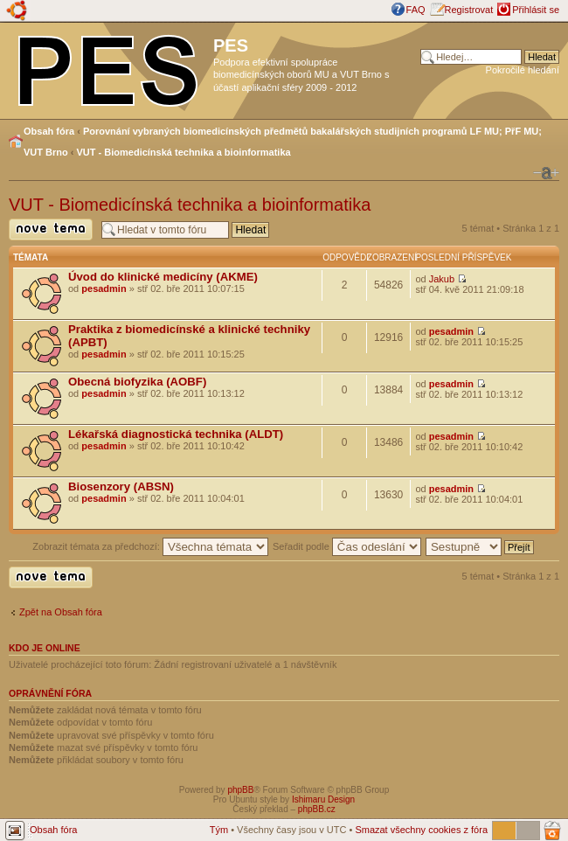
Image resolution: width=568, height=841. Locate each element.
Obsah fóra (49, 131)
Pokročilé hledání (522, 70)
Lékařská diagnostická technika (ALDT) (175, 434)
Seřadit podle (347, 546)
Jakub (441, 279)
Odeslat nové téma (51, 229)
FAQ (416, 9)
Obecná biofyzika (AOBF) (137, 381)
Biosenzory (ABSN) (121, 486)
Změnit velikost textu (546, 173)
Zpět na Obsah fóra (60, 612)
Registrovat (469, 9)
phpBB (240, 790)
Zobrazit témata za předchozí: (150, 546)
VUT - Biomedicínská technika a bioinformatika (184, 152)
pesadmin (103, 288)
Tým (219, 829)
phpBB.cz (317, 809)
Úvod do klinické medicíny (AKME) (163, 276)
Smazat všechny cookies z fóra (421, 829)
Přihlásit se (535, 9)
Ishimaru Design (323, 799)
